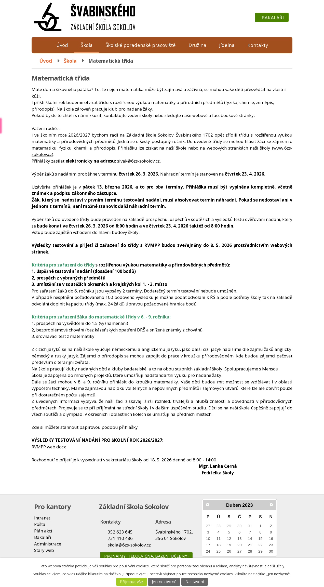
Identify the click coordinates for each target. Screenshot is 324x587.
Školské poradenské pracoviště (140, 45)
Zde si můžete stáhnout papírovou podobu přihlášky (85, 427)
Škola (87, 45)
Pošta (39, 524)
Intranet (42, 518)
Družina (197, 45)
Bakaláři (273, 17)
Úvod (62, 45)
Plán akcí (43, 531)
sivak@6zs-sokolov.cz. (139, 161)
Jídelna (227, 45)
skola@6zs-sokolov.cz (129, 545)
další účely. (276, 566)
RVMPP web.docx (49, 447)
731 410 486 (120, 538)
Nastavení (194, 581)
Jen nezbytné (164, 581)
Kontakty (257, 45)
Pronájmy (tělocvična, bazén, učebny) (146, 556)
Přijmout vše (131, 581)
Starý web (44, 550)
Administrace (47, 544)
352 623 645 (120, 532)
